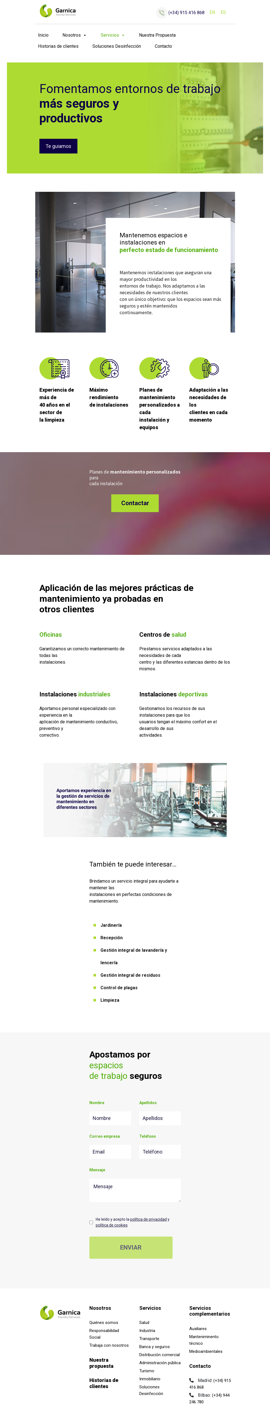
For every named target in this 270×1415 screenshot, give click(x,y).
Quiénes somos (103, 1322)
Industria (147, 1330)
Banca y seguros (154, 1346)
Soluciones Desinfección (116, 46)
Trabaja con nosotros (109, 1345)
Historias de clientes (58, 46)
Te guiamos (58, 146)
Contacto (163, 46)
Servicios (113, 35)
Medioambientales (206, 1351)
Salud (144, 1322)
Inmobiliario (149, 1378)
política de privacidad (148, 1219)
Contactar (135, 503)
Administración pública (160, 1362)
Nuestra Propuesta (157, 35)
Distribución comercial (159, 1354)
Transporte (149, 1338)
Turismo (146, 1370)
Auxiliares (198, 1328)
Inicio (43, 35)
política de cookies (112, 1225)
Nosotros (74, 35)
